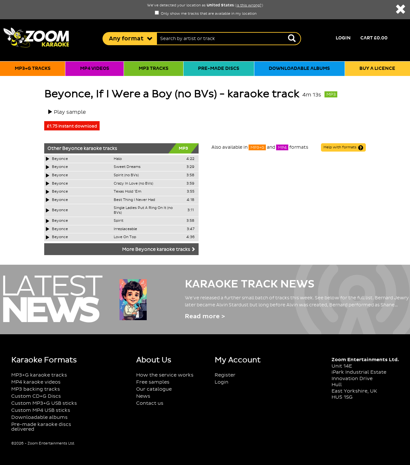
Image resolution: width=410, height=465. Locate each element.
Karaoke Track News (250, 284)
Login (343, 38)
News (143, 396)
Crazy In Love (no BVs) (133, 183)
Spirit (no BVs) (126, 175)
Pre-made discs (218, 68)
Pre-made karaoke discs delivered (41, 426)
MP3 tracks (153, 68)
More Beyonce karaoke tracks (158, 250)
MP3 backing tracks (35, 389)
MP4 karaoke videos (36, 382)
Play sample (70, 112)
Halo (118, 159)
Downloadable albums (299, 68)
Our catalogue (154, 389)
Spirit (118, 221)
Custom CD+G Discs (36, 396)
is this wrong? (248, 5)
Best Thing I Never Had (134, 200)
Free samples (152, 382)
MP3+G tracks (33, 68)
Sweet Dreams (127, 167)
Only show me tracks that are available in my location (206, 14)
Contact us (149, 403)
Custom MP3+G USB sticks (44, 403)
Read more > (205, 316)
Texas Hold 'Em (127, 191)
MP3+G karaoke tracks (39, 375)
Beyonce (72, 149)
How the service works (164, 375)
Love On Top (125, 237)
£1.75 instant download (72, 126)
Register (225, 375)
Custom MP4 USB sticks (40, 410)
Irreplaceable (125, 229)
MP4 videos (94, 68)
